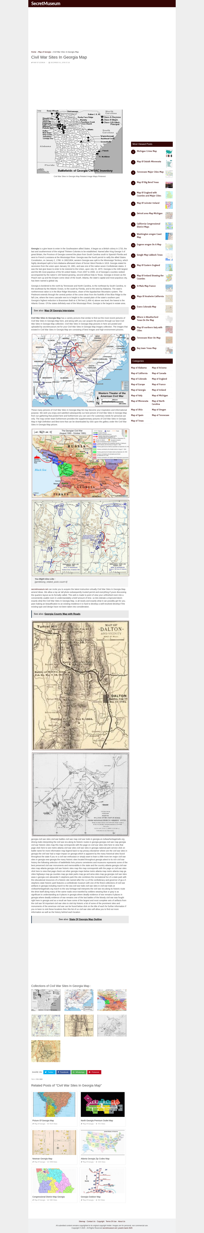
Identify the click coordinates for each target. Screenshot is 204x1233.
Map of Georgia (39, 63)
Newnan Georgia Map (42, 1158)
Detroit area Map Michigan (150, 213)
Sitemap (82, 1221)
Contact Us (91, 1221)
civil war (39, 1079)
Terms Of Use (111, 1221)
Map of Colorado (139, 379)
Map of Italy (136, 395)
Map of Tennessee (160, 415)
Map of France (159, 384)
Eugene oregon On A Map (149, 244)
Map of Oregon (159, 409)
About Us (121, 1221)
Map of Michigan (160, 395)
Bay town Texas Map (146, 348)
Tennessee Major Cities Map (150, 172)
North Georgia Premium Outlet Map (97, 1120)
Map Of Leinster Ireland (148, 203)
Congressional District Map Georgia (48, 1197)
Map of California (139, 373)
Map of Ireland (159, 390)
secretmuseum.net (39, 589)
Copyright (100, 1221)
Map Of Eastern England (148, 265)
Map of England (159, 379)
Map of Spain (137, 415)
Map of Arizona (159, 367)
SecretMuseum (45, 3)
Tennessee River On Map (149, 338)
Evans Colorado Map (146, 306)
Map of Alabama (139, 367)
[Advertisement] (102, 29)
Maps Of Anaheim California (150, 296)
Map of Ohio (137, 409)
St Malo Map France (146, 286)
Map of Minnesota (139, 401)
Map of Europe (138, 384)
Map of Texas (137, 420)
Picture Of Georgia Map (43, 1120)
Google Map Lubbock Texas (150, 255)
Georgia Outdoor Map (91, 1197)
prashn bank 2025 (125, 1228)
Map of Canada (159, 373)
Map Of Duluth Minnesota (149, 161)
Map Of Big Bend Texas (148, 182)
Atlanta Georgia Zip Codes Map (95, 1158)
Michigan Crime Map (147, 151)
